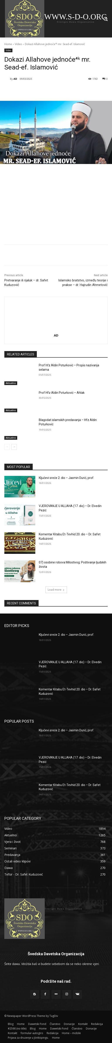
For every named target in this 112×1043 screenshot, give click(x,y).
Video (18, 44)
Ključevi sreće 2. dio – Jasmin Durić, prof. (66, 478)
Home (8, 44)
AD (15, 78)
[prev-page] (7, 447)
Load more (56, 590)
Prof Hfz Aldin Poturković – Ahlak (62, 392)
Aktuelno (11, 383)
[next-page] (14, 447)
